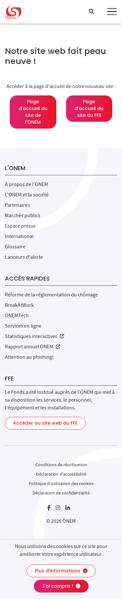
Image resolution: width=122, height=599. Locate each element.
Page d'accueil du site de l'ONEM (33, 111)
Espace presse (20, 226)
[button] (112, 12)
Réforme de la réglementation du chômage (51, 295)
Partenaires (17, 205)
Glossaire (15, 246)
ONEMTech (17, 315)
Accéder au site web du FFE (45, 423)
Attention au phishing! (29, 357)
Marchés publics (22, 215)
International (19, 236)
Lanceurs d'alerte (24, 257)
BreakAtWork (19, 305)
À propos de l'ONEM (26, 184)
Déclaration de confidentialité (61, 493)
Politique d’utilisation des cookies (61, 483)
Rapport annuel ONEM (32, 346)
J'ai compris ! (61, 586)
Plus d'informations (61, 571)
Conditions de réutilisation (61, 465)
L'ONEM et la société (26, 195)
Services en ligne (23, 326)
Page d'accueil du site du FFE (89, 108)
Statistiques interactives (34, 336)
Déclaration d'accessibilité (61, 474)
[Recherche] (91, 12)
